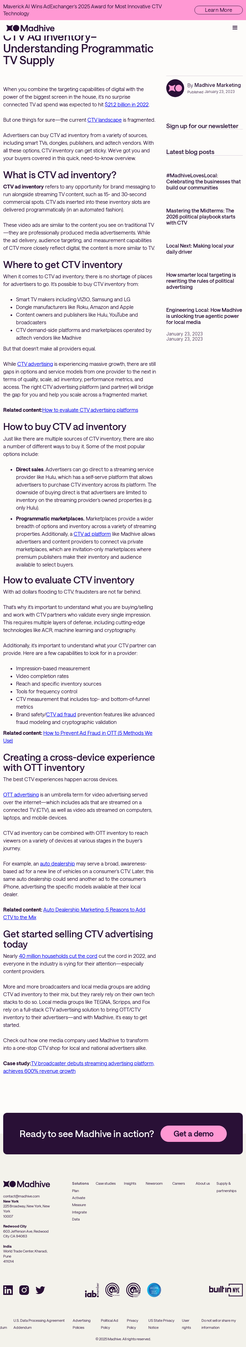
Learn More (219, 10)
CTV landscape (104, 120)
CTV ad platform (92, 534)
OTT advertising (21, 794)
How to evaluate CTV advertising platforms (90, 410)
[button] (235, 27)
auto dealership (57, 863)
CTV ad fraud (61, 714)
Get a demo (194, 1133)
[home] (30, 27)
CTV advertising (35, 364)
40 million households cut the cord (58, 956)
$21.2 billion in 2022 (127, 104)
